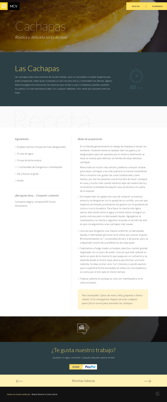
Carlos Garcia (51, 394)
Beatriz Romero (37, 394)
